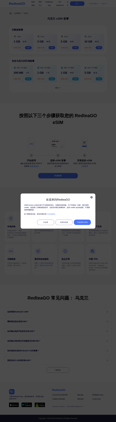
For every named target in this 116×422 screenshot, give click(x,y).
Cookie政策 (51, 214)
